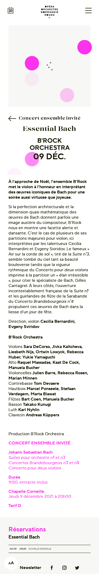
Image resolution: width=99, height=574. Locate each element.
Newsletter (30, 567)
